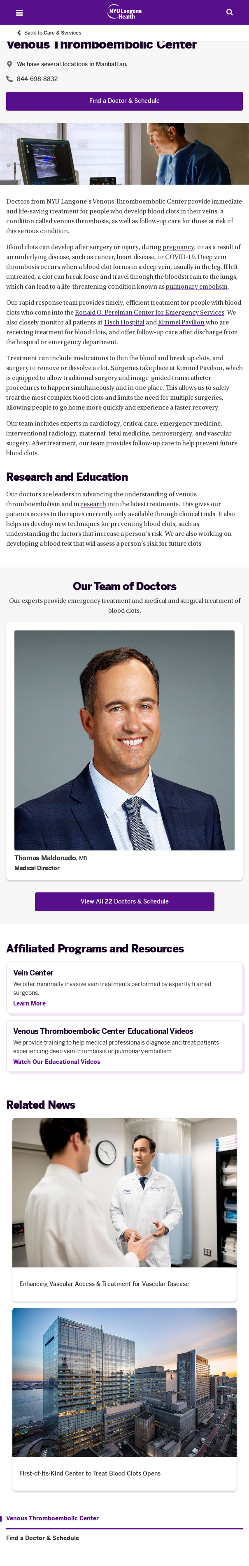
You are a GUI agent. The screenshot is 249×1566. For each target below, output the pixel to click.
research (93, 504)
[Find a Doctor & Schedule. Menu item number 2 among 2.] (124, 1538)
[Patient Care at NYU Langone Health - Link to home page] (124, 11)
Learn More (29, 1004)
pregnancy (178, 247)
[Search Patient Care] (229, 11)
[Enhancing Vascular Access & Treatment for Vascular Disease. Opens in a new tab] (124, 1209)
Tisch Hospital (124, 323)
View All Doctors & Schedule (125, 901)
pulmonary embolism (197, 287)
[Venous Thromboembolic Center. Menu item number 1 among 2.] (49, 1519)
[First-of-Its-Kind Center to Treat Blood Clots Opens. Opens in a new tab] (124, 1399)
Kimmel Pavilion (181, 323)
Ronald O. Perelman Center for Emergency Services (149, 313)
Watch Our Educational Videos (56, 1062)
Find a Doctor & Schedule (124, 100)
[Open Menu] (19, 12)
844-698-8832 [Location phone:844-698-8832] (37, 79)
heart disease (135, 257)
